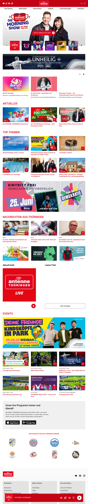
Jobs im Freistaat (66, 488)
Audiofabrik (64, 490)
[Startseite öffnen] (44, 3)
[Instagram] (6, 3)
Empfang (35, 493)
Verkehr (50, 8)
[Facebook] (9, 3)
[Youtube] (3, 3)
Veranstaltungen (65, 8)
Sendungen (35, 488)
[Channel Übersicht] (65, 497)
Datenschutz (8, 490)
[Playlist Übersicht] (69, 497)
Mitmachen (23, 8)
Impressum (7, 488)
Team (34, 490)
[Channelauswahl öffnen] (84, 3)
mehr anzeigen (65, 306)
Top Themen (8, 8)
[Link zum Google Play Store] (29, 422)
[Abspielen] (79, 497)
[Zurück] (79, 74)
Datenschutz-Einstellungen (12, 493)
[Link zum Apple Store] (13, 422)
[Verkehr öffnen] (12, 3)
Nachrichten (37, 8)
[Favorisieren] (73, 497)
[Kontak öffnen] (81, 3)
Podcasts (80, 8)
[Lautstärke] (61, 497)
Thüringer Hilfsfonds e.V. (68, 493)
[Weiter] (83, 74)
